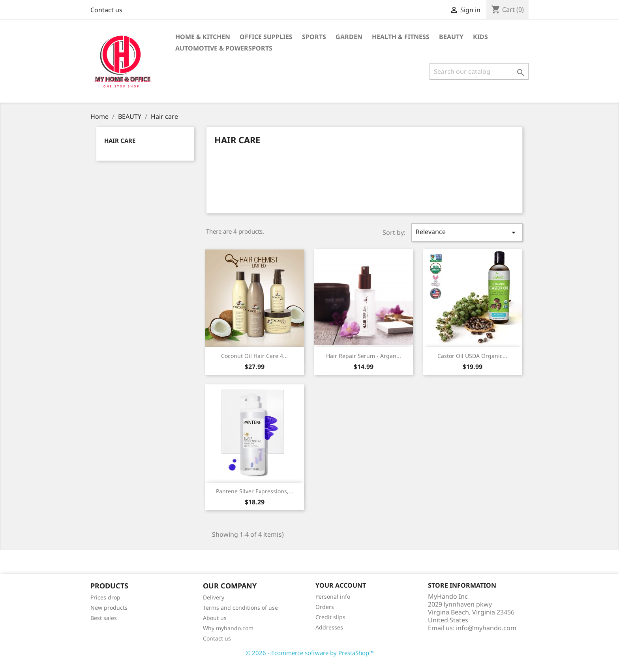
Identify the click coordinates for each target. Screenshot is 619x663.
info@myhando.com (486, 628)
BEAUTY (451, 36)
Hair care (119, 140)
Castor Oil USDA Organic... (472, 356)
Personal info (332, 596)
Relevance (467, 232)
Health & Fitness (401, 36)
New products (109, 607)
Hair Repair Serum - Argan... (363, 356)
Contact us (106, 10)
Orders (324, 607)
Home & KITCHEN (202, 36)
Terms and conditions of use (240, 607)
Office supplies (266, 36)
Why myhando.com (228, 628)
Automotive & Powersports (223, 48)
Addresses (329, 627)
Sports (314, 36)
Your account (340, 585)
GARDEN (349, 36)
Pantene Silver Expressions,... (254, 491)
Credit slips (330, 617)
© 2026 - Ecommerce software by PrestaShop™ (310, 653)
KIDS (480, 36)
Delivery (213, 597)
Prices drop (105, 597)
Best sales (103, 618)
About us (215, 618)
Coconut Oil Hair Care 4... (254, 356)
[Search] (479, 71)
